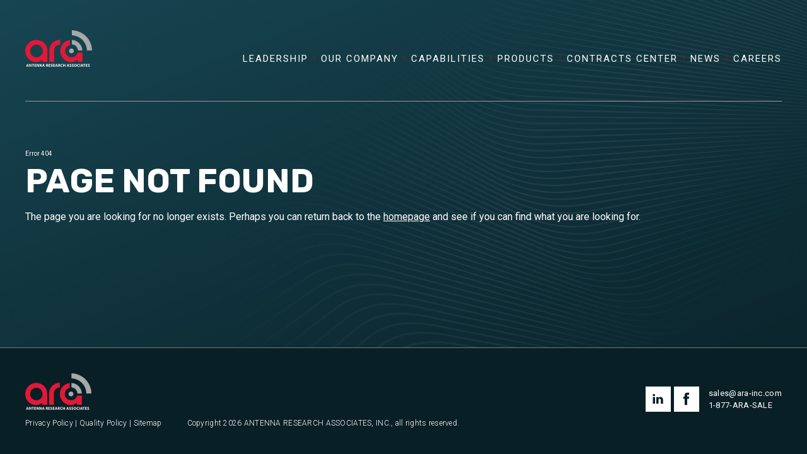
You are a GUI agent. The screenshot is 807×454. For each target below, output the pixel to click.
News (705, 59)
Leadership (275, 59)
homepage (406, 217)
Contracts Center (622, 59)
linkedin (658, 399)
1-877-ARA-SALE (740, 405)
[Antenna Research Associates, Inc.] (58, 34)
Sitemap (148, 423)
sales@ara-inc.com (745, 393)
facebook (686, 399)
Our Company (359, 59)
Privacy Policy (49, 423)
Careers (757, 59)
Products (525, 59)
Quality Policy (103, 423)
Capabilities (448, 59)
